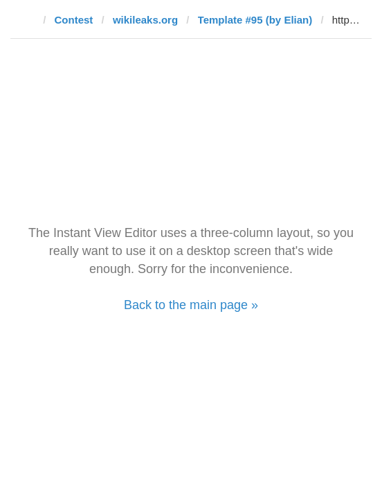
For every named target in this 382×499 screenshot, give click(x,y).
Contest (74, 20)
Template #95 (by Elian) (255, 20)
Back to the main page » (191, 305)
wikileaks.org (145, 20)
